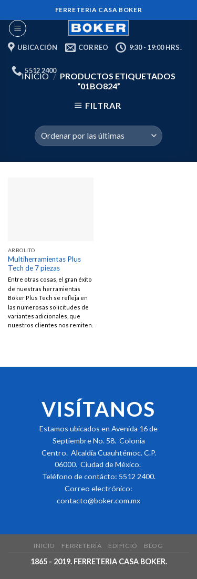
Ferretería (81, 546)
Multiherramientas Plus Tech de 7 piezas (44, 264)
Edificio (123, 546)
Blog (153, 546)
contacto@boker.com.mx (98, 500)
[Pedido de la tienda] (98, 136)
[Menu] (17, 28)
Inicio (44, 546)
